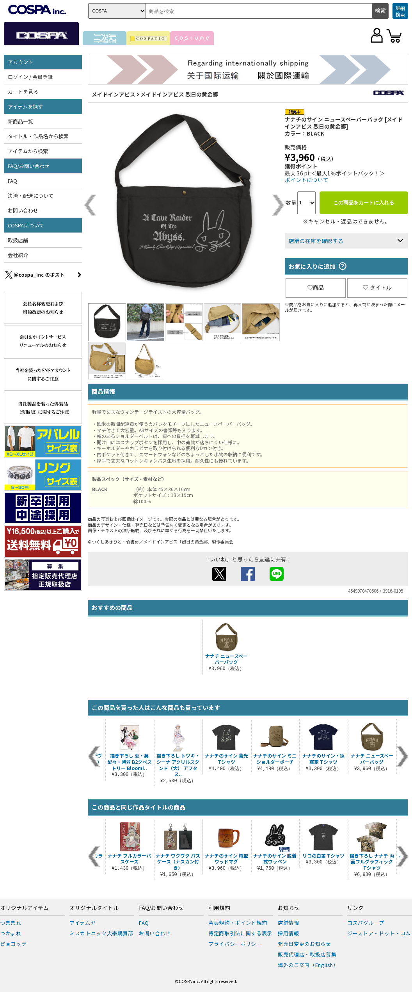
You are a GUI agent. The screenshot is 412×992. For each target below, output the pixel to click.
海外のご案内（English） (308, 965)
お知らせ (289, 908)
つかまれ (10, 933)
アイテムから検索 (28, 151)
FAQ (12, 180)
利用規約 (219, 908)
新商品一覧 (20, 121)
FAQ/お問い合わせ (29, 166)
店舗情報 (288, 922)
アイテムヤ (82, 922)
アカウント (20, 62)
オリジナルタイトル (94, 908)
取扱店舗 (18, 240)
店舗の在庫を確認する (316, 241)
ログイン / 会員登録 (30, 76)
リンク (355, 908)
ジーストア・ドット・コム (379, 933)
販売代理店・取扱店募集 (307, 954)
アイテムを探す (25, 106)
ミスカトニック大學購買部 (101, 933)
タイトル (377, 287)
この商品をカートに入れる (363, 203)
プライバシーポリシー (235, 943)
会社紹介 (18, 255)
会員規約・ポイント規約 (237, 922)
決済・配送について (30, 195)
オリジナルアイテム (24, 908)
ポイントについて (307, 180)
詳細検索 (400, 11)
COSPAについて (26, 225)
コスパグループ (365, 922)
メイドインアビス (113, 94)
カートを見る (23, 91)
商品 (315, 287)
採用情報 (288, 933)
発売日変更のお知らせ (304, 943)
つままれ (10, 922)
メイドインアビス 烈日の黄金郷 (179, 94)
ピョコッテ (13, 943)
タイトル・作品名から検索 (38, 136)
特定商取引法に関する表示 (240, 933)
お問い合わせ (23, 210)
